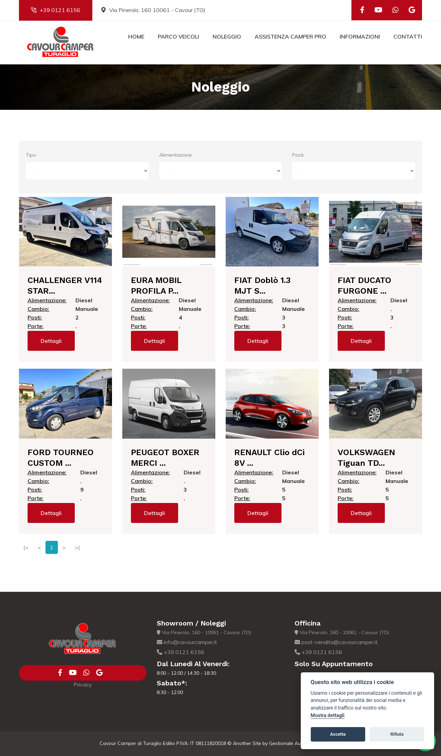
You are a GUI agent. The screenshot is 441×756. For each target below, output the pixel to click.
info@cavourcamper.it (187, 642)
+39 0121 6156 (55, 10)
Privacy (82, 684)
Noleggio (227, 36)
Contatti (407, 36)
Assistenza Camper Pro (290, 36)
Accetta (338, 734)
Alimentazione (175, 155)
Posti (298, 155)
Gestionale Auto (287, 743)
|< (26, 547)
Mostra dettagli (328, 715)
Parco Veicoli (178, 36)
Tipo (31, 155)
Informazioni (360, 36)
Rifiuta (396, 734)
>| (77, 547)
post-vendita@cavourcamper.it (336, 642)
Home (136, 36)
